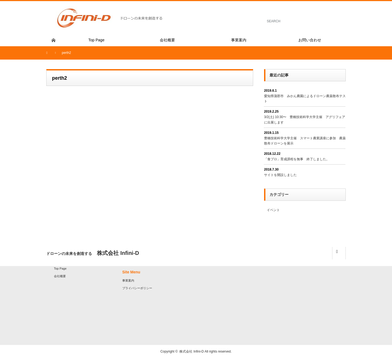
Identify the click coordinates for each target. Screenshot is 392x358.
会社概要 (60, 276)
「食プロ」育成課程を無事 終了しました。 (296, 159)
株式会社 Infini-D (191, 351)
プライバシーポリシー (137, 288)
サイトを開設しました (280, 175)
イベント (273, 210)
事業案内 (128, 280)
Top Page (60, 268)
